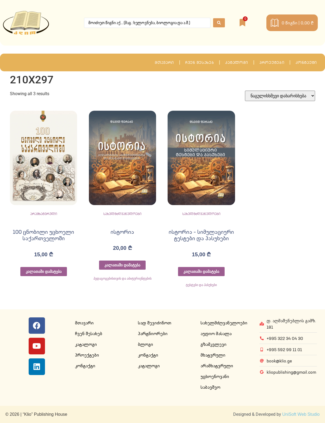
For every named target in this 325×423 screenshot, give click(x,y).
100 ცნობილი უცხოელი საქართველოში (43, 235)
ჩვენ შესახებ (199, 62)
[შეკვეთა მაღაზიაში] (280, 96)
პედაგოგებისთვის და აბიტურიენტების (122, 278)
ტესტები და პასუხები (201, 285)
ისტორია (122, 231)
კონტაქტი (306, 62)
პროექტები (271, 62)
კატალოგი (236, 62)
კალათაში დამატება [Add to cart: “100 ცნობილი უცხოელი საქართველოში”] (44, 271)
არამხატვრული (43, 214)
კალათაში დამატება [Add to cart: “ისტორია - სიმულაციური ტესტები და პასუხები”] (201, 271)
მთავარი (164, 62)
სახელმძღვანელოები (122, 214)
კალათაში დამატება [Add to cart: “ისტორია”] (122, 265)
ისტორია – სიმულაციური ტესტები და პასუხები (201, 235)
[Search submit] (219, 22)
